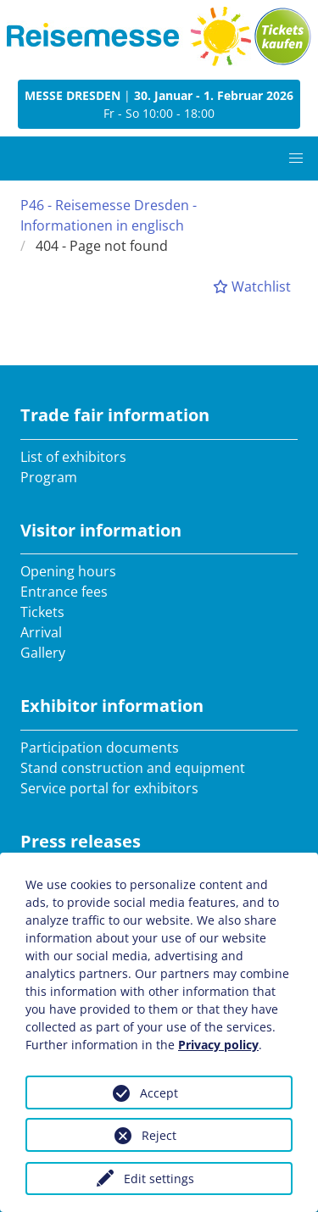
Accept (159, 1093)
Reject (159, 1135)
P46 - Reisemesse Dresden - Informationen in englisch (108, 215)
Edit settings (159, 1178)
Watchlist (252, 286)
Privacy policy (218, 1045)
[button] (296, 158)
